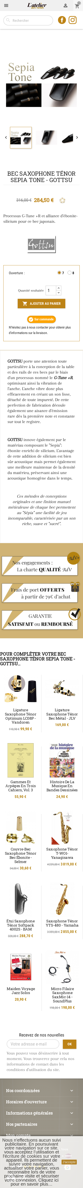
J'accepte (69, 1162)
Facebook (62, 20)
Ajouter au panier (41, 303)
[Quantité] (51, 290)
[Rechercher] (28, 20)
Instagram (73, 20)
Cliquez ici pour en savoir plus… (34, 1182)
